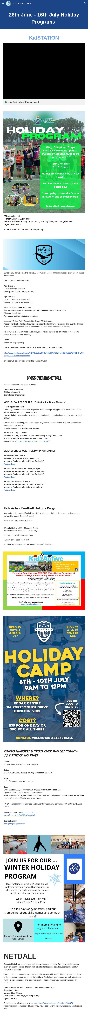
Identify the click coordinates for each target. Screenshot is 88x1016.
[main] (44, 18)
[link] (44, 74)
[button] (3, 3)
